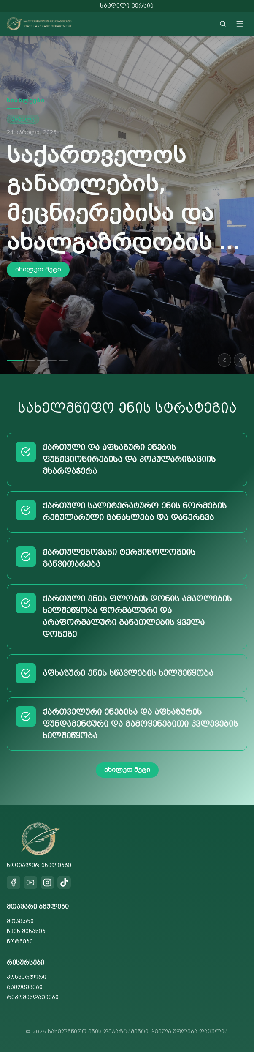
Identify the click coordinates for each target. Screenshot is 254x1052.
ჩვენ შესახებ (26, 931)
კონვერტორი (26, 977)
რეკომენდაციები (33, 997)
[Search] (222, 23)
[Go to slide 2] (30, 360)
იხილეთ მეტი (38, 269)
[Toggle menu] (239, 23)
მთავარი (20, 921)
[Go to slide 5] (63, 360)
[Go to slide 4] (52, 360)
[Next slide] (240, 360)
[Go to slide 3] (41, 360)
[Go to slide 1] (15, 360)
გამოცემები (25, 987)
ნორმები (20, 941)
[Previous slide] (224, 360)
